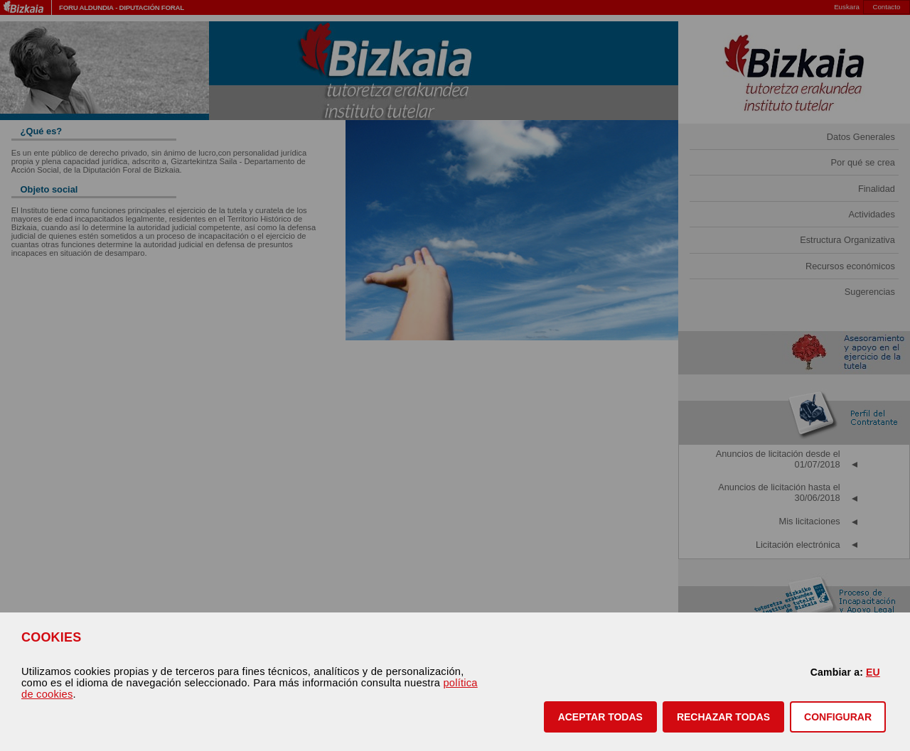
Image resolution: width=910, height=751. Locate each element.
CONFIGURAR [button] (838, 717)
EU (873, 672)
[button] (600, 717)
